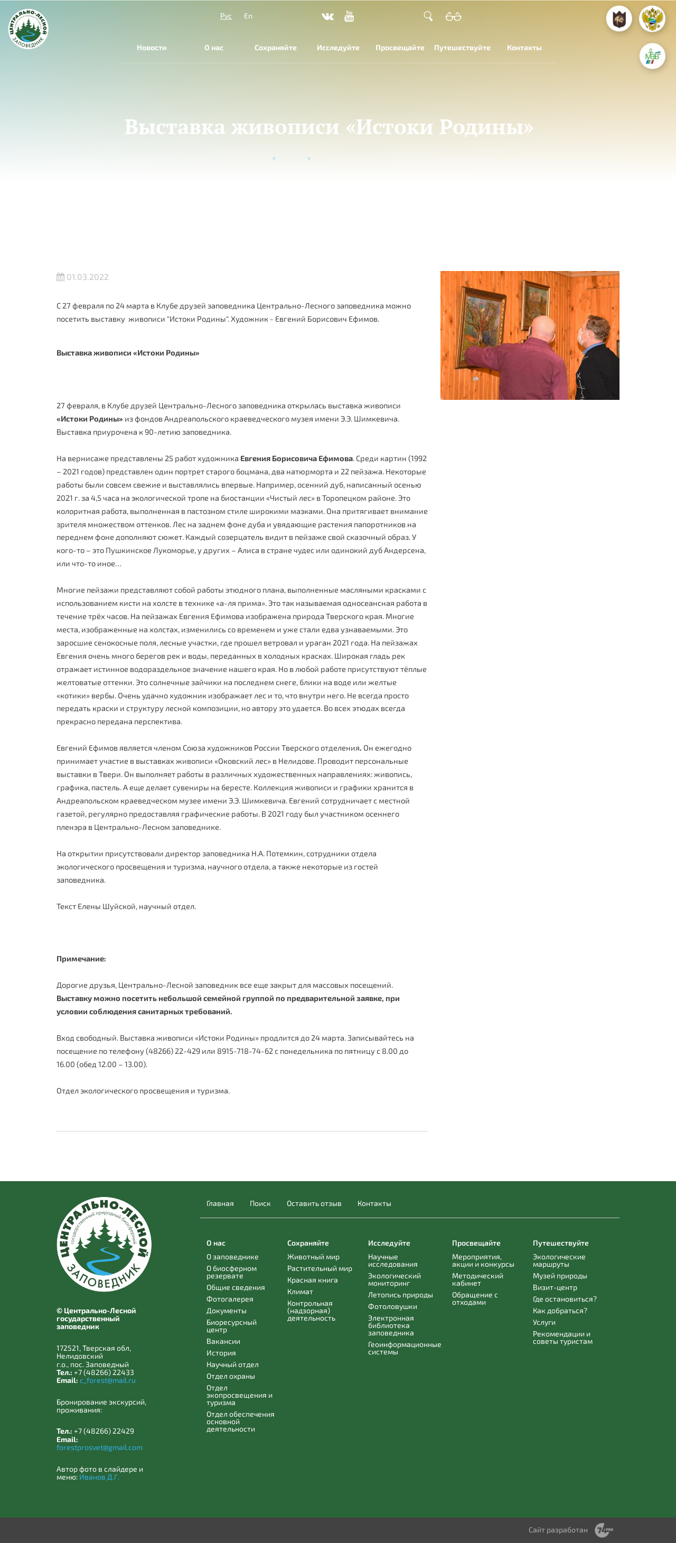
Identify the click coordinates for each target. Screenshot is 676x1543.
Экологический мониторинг (394, 1279)
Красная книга (312, 1279)
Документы (226, 1310)
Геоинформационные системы (405, 1348)
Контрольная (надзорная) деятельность (311, 1310)
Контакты (524, 47)
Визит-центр (555, 1287)
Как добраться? (560, 1310)
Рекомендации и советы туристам (563, 1337)
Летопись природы (400, 1294)
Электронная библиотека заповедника (391, 1325)
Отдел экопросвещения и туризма (239, 1395)
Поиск (260, 1203)
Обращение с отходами (475, 1298)
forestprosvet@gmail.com (100, 1447)
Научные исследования (393, 1260)
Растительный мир (319, 1268)
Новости (152, 47)
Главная (257, 157)
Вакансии (223, 1340)
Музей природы (560, 1275)
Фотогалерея (229, 1298)
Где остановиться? (565, 1298)
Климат (300, 1291)
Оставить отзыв (314, 1203)
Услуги (544, 1321)
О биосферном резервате (231, 1272)
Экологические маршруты (559, 1260)
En (248, 15)
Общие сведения (235, 1287)
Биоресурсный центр (231, 1325)
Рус (226, 15)
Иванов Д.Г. (99, 1476)
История (221, 1352)
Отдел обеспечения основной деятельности (240, 1421)
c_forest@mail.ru (108, 1380)
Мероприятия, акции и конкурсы (483, 1260)
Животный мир (313, 1256)
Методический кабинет (477, 1279)
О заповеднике (232, 1256)
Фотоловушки (392, 1306)
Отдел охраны (230, 1375)
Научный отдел (232, 1364)
